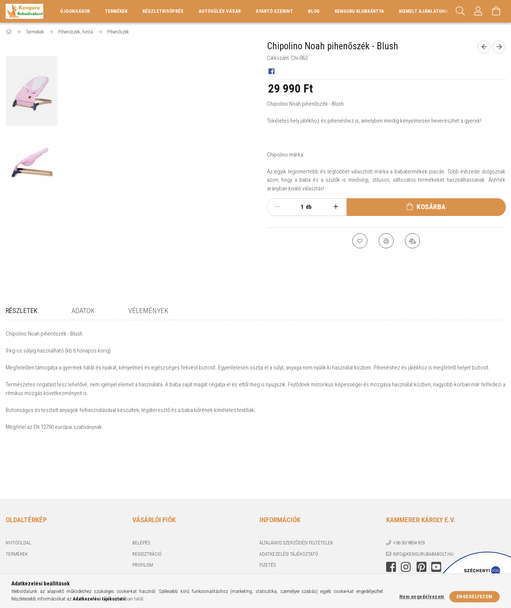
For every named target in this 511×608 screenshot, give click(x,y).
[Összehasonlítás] (412, 240)
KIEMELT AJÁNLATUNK (423, 11)
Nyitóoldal (18, 490)
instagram (406, 514)
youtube (436, 514)
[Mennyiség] (298, 207)
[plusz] (335, 207)
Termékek (17, 501)
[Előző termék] (484, 47)
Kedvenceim (145, 535)
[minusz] (277, 207)
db (309, 207)
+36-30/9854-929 (409, 490)
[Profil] (478, 11)
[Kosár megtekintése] (496, 11)
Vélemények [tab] (148, 310)
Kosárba (431, 206)
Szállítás (269, 523)
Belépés (141, 490)
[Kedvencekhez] (359, 240)
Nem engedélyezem (421, 596)
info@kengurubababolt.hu (423, 501)
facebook (391, 514)
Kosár (139, 523)
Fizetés (267, 512)
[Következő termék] (499, 47)
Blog (314, 11)
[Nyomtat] (386, 240)
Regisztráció (147, 501)
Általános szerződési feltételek (296, 490)
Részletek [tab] (22, 310)
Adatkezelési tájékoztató (288, 501)
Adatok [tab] (83, 310)
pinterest (421, 514)
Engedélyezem (474, 596)
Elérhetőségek (276, 535)
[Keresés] (460, 11)
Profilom (142, 512)
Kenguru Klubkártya (359, 11)
